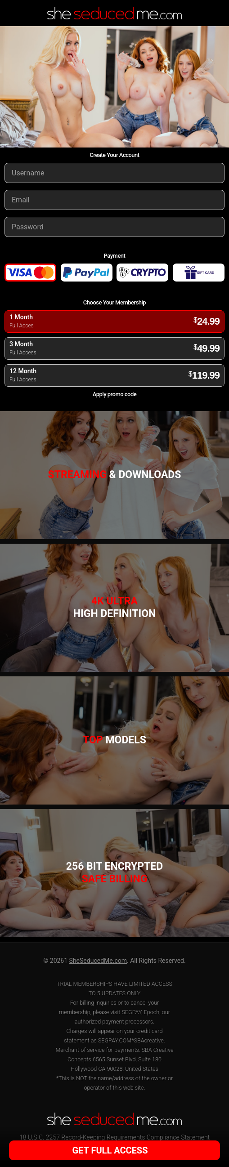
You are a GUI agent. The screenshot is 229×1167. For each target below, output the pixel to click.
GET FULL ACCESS (113, 1150)
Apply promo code (115, 394)
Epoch (152, 1012)
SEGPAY (131, 1012)
